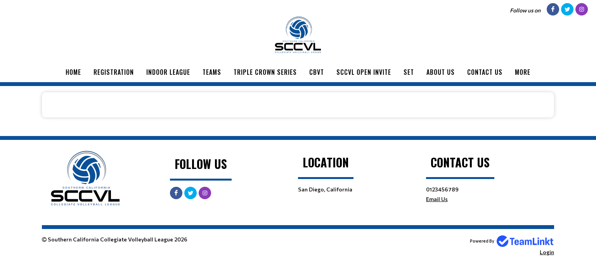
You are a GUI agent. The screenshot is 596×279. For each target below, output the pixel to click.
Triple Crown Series (265, 72)
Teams (212, 72)
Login (547, 252)
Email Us (437, 199)
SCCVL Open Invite (363, 72)
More (522, 72)
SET (409, 72)
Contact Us (484, 72)
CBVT (316, 72)
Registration (114, 72)
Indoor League (168, 72)
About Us (440, 72)
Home (73, 72)
